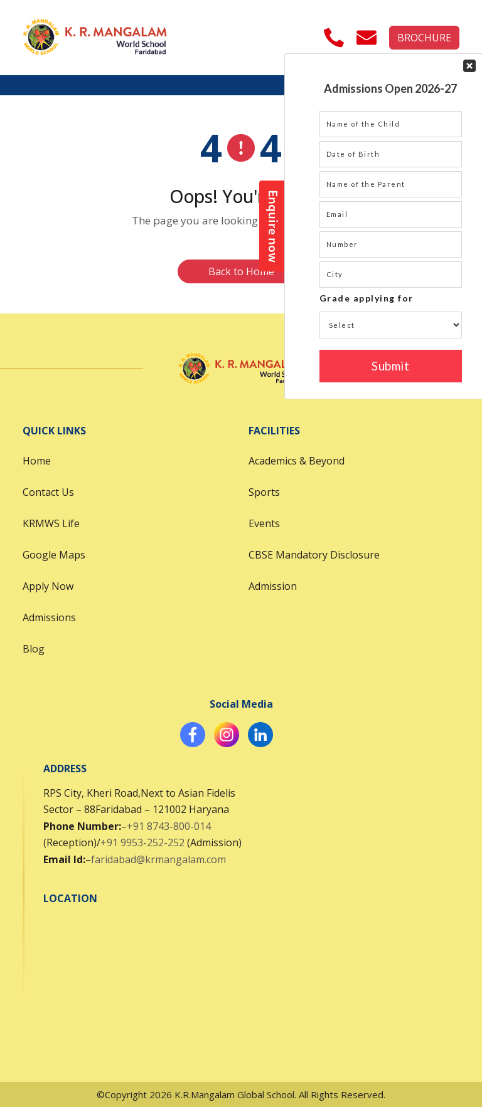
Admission (273, 586)
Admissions (49, 617)
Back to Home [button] (241, 271)
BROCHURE (424, 38)
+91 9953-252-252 (142, 842)
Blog (34, 649)
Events (264, 523)
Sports (264, 492)
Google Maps (54, 555)
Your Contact (390, 226)
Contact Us (48, 492)
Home (37, 461)
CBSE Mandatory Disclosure (314, 555)
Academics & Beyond (297, 461)
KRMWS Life (51, 523)
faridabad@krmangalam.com (158, 859)
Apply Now (48, 586)
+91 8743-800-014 (169, 826)
